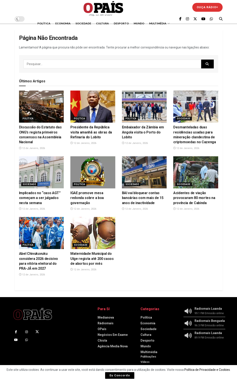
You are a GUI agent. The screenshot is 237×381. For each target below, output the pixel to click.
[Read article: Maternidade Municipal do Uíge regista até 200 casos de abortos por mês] (92, 233)
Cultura (102, 23)
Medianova (106, 317)
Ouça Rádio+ (207, 7)
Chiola (102, 340)
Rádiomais (106, 323)
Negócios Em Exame (113, 335)
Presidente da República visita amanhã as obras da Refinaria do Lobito (91, 132)
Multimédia (157, 23)
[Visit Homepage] (103, 7)
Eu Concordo (120, 375)
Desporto (121, 23)
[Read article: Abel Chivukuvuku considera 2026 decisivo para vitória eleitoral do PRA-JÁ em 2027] (41, 233)
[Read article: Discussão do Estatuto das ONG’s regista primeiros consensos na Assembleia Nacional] (41, 107)
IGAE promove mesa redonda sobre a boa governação (87, 198)
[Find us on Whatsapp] (211, 18)
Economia (63, 23)
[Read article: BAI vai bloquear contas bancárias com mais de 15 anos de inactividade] (144, 172)
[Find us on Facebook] (180, 18)
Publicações (148, 356)
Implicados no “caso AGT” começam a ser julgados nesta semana (40, 198)
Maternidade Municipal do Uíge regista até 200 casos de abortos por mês (92, 258)
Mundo (139, 23)
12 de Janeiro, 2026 (32, 148)
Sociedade (83, 23)
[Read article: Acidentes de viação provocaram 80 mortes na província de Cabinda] (195, 172)
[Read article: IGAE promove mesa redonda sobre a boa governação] (92, 172)
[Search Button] (221, 18)
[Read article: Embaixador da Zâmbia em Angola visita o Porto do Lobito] (144, 107)
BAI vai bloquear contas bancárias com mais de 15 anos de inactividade (143, 198)
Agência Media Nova (113, 346)
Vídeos (145, 362)
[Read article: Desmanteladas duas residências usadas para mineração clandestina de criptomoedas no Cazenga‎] (195, 107)
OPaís (102, 329)
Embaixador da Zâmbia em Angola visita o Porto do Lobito (143, 132)
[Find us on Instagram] (187, 18)
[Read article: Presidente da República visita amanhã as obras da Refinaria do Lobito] (92, 107)
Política (43, 23)
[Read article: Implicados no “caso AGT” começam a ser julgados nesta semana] (41, 172)
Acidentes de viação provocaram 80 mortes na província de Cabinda (194, 198)
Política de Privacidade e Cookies (207, 369)
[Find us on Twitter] (195, 18)
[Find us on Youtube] (203, 18)
